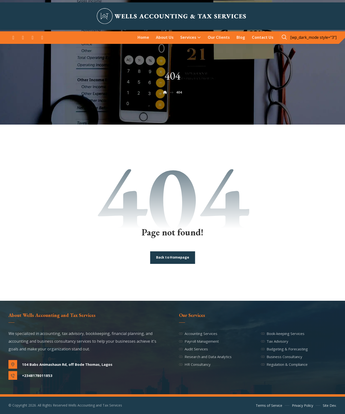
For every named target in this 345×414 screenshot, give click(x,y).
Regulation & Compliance (284, 364)
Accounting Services (198, 333)
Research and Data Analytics (205, 356)
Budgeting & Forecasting (284, 349)
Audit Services (193, 349)
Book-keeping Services (282, 333)
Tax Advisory (274, 341)
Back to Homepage (172, 257)
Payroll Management (199, 341)
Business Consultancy (281, 356)
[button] (13, 37)
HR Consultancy (195, 364)
